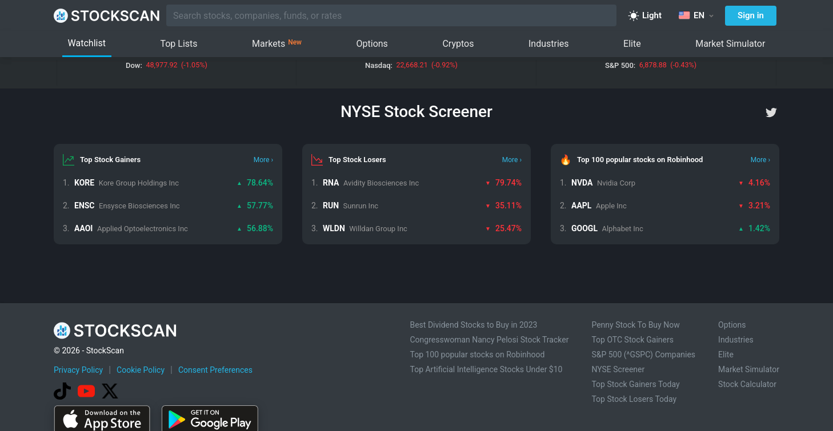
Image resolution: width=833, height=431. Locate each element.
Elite (632, 43)
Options (372, 43)
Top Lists (178, 43)
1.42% (754, 228)
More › (263, 160)
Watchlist (87, 43)
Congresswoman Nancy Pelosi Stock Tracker (489, 339)
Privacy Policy (78, 369)
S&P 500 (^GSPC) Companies (643, 354)
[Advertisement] (416, 398)
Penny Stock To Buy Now (635, 324)
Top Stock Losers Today (633, 399)
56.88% (255, 228)
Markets (277, 44)
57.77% (255, 205)
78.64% (255, 182)
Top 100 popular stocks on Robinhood (477, 354)
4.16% (754, 182)
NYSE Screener (617, 369)
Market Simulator (730, 43)
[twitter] (771, 112)
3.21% (754, 205)
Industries (548, 43)
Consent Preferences (215, 369)
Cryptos (458, 43)
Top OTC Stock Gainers (632, 339)
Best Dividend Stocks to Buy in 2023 (473, 324)
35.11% (503, 205)
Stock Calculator (747, 384)
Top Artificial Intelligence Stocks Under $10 (486, 369)
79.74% (503, 182)
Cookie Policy (141, 369)
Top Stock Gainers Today (635, 384)
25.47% (503, 228)
